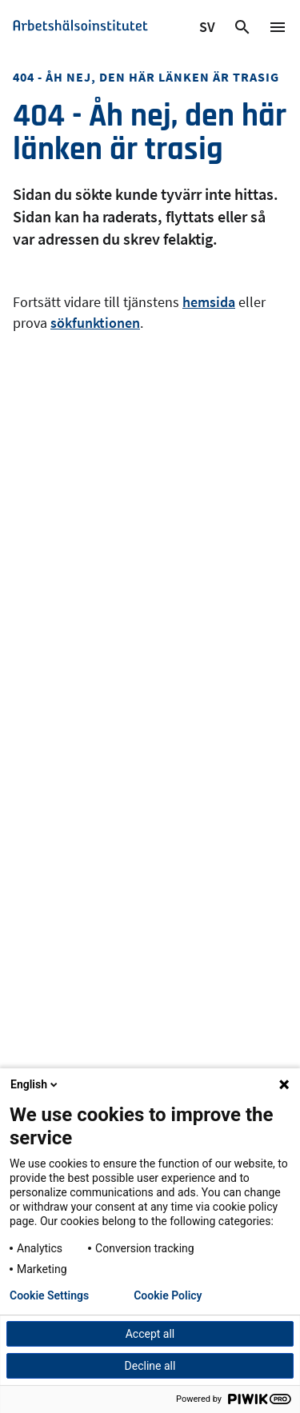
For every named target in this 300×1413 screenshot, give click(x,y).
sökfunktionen (95, 322)
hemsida (208, 302)
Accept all (150, 1333)
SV (208, 30)
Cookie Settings (49, 1295)
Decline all (150, 1365)
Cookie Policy (168, 1295)
